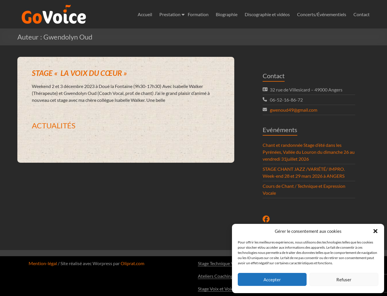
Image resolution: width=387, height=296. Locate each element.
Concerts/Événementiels (321, 14)
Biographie (226, 14)
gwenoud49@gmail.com (293, 110)
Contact (361, 14)
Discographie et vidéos (267, 14)
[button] (375, 231)
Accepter (272, 279)
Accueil (145, 14)
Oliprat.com (132, 263)
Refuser (343, 279)
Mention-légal (43, 263)
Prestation (169, 14)
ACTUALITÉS (53, 125)
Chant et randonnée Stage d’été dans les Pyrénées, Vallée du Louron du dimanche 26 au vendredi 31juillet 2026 (309, 152)
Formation (198, 14)
